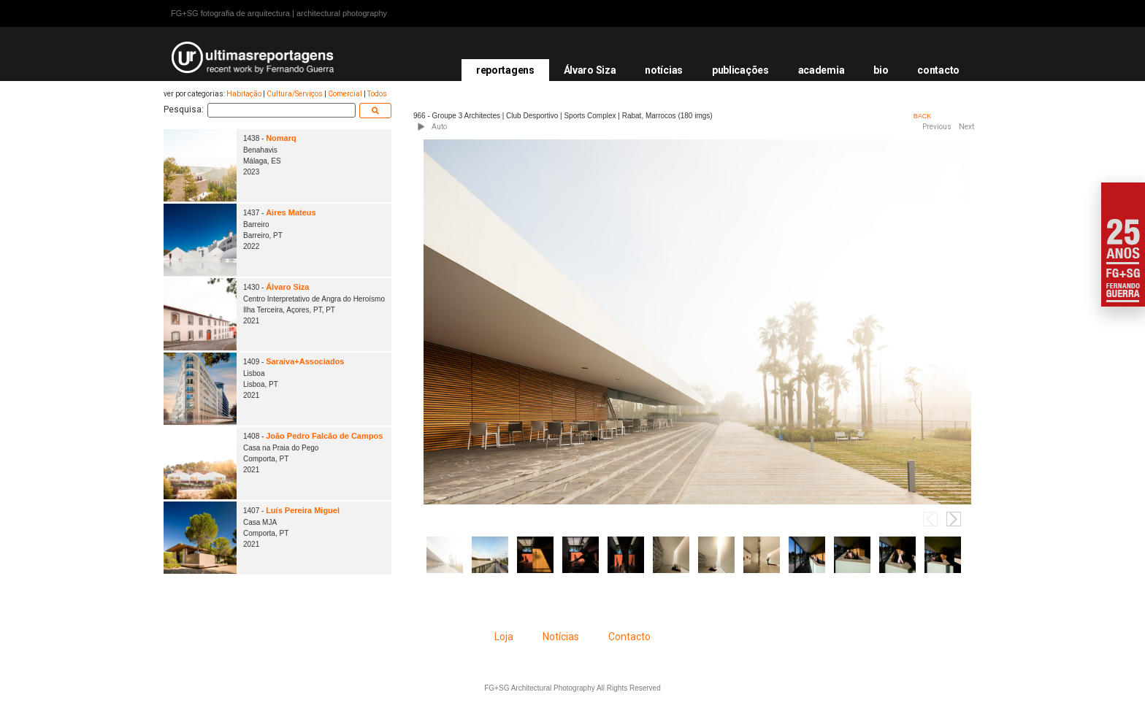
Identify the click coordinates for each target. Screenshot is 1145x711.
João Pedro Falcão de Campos (324, 435)
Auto (439, 127)
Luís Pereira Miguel (303, 510)
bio (880, 70)
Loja (503, 636)
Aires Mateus (290, 212)
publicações (740, 70)
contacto (938, 70)
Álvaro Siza (590, 70)
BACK (923, 116)
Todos (377, 94)
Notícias (561, 636)
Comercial (345, 94)
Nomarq (281, 138)
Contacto (629, 636)
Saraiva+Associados (305, 361)
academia (821, 70)
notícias (664, 70)
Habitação (243, 94)
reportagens (505, 70)
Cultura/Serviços (295, 94)
